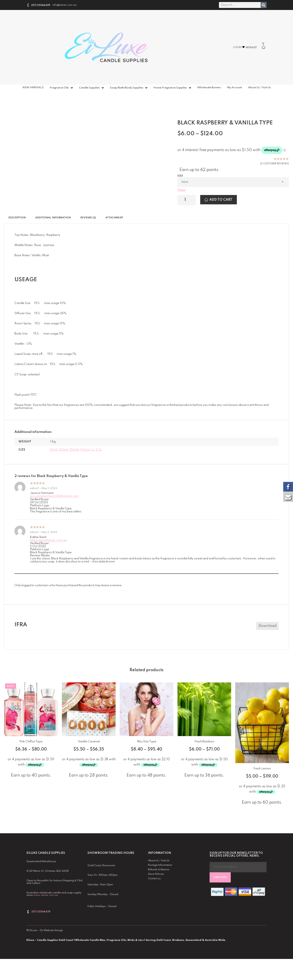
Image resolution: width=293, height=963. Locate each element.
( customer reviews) (274, 163)
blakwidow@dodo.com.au (48, 540)
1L (92, 449)
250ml (74, 449)
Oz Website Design (51, 930)
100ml (63, 449)
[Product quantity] (186, 200)
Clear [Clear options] (181, 190)
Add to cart (220, 200)
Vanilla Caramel (89, 741)
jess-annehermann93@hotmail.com (54, 496)
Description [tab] (17, 218)
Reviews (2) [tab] (88, 218)
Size (180, 176)
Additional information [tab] (53, 218)
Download (268, 626)
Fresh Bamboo (204, 741)
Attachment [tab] (114, 218)
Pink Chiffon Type (31, 741)
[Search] (264, 5)
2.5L (99, 449)
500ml (85, 449)
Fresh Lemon (262, 768)
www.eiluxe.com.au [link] (45, 895)
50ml (53, 449)
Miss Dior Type (146, 741)
